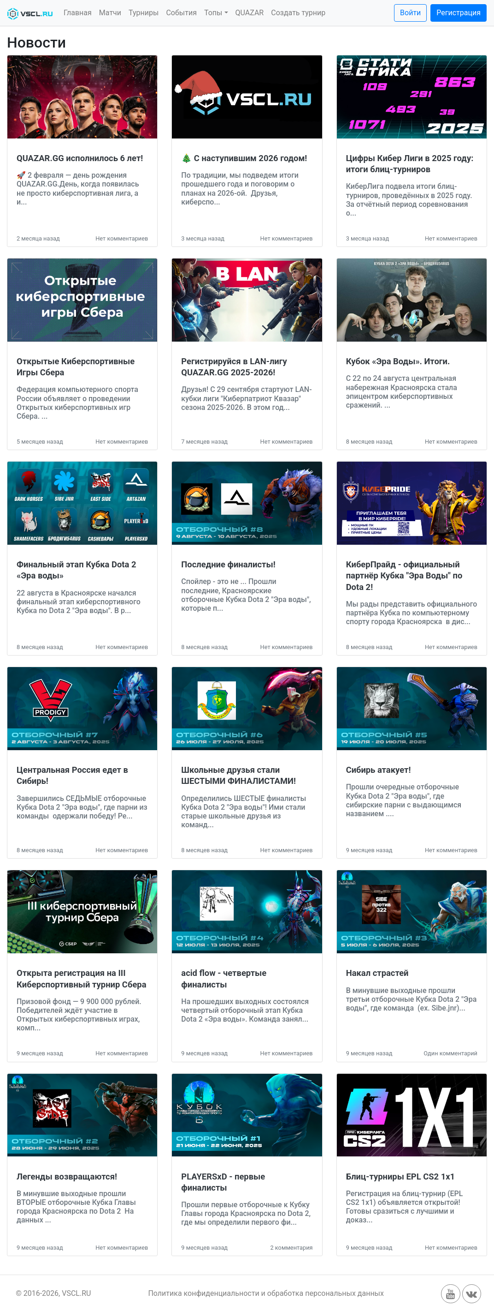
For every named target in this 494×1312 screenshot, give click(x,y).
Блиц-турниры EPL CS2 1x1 (400, 1176)
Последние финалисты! (228, 564)
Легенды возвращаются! (67, 1176)
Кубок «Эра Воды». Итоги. (398, 361)
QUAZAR (249, 12)
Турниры (144, 12)
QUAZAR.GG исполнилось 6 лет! (80, 158)
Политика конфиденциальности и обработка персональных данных (266, 1293)
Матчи (110, 12)
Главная (78, 12)
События (181, 12)
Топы (213, 12)
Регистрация (458, 12)
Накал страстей (377, 973)
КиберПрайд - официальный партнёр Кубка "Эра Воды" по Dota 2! (404, 575)
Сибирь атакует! (378, 770)
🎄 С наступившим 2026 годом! (244, 158)
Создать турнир (298, 12)
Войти (410, 12)
